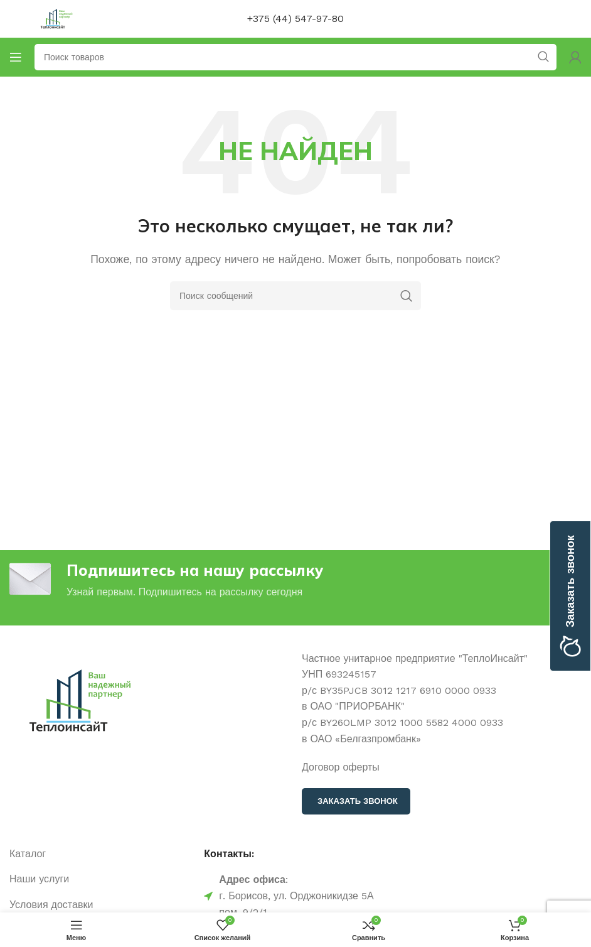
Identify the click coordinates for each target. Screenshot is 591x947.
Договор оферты (341, 767)
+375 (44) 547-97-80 (295, 18)
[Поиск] (295, 295)
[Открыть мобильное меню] (15, 57)
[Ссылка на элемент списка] (100, 854)
